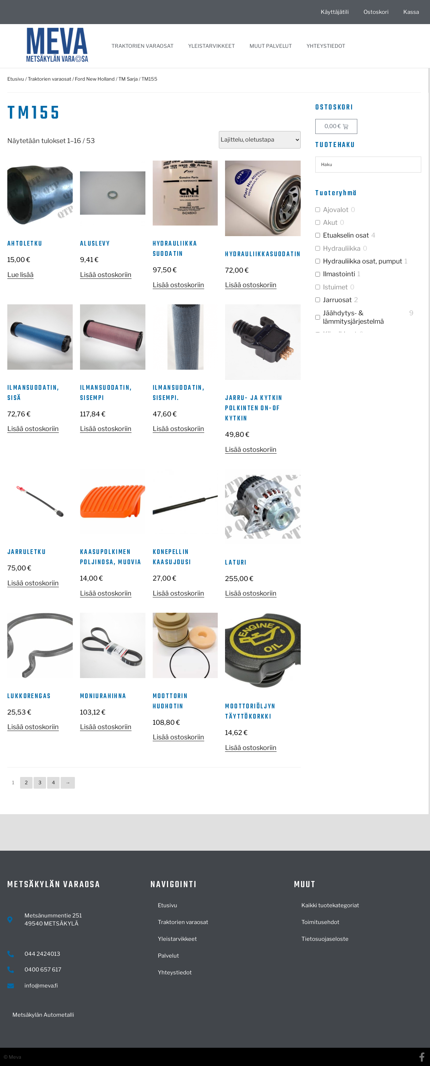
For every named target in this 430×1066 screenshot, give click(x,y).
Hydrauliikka (342, 248)
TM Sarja (128, 79)
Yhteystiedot (326, 46)
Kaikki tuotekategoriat (330, 905)
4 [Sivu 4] (53, 782)
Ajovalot (336, 209)
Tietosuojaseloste (325, 939)
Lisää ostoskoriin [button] (106, 274)
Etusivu (15, 79)
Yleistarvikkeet (211, 46)
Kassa (411, 12)
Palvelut (168, 956)
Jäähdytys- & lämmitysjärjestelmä (353, 317)
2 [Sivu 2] (26, 782)
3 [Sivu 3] (39, 782)
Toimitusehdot (320, 922)
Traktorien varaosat (142, 46)
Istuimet (335, 287)
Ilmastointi (339, 274)
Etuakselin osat (346, 235)
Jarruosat (337, 300)
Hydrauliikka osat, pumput (362, 261)
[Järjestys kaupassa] (260, 140)
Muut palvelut (271, 46)
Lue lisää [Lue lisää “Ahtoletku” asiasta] (20, 274)
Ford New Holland (95, 79)
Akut (330, 222)
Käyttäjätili (335, 12)
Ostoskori (376, 12)
